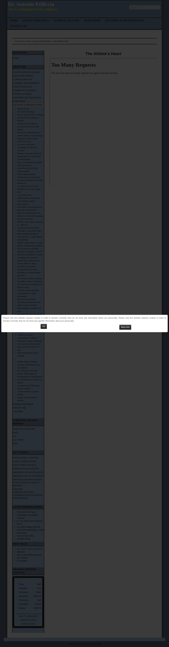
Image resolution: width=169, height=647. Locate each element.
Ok (43, 326)
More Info (125, 327)
